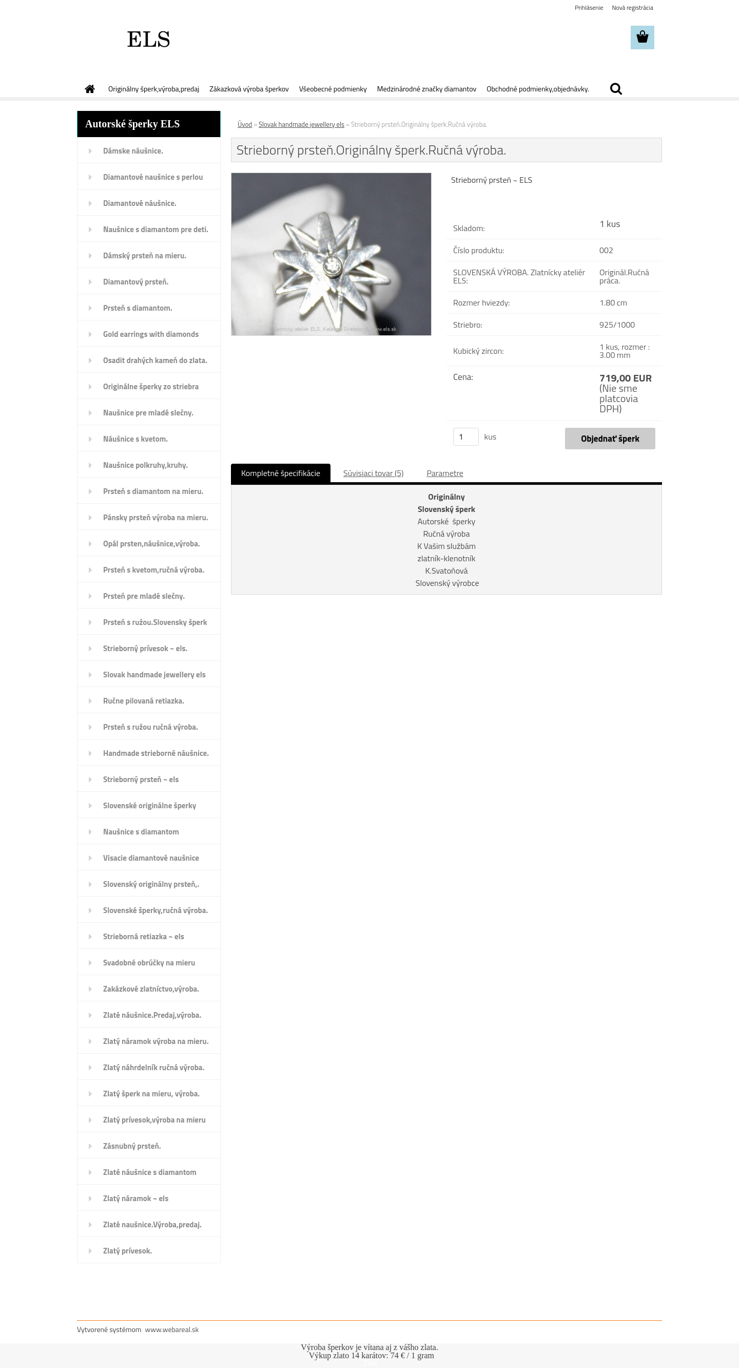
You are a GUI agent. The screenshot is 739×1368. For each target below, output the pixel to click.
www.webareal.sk (172, 1329)
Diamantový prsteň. (135, 282)
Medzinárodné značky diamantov (426, 88)
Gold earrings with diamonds (151, 334)
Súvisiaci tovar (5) (373, 473)
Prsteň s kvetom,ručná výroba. (153, 570)
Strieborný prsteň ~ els (141, 779)
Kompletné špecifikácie (280, 473)
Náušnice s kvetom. (135, 439)
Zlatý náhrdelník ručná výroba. (153, 1067)
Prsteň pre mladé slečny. (144, 596)
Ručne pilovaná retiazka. (143, 701)
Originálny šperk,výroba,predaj (153, 88)
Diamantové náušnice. (140, 203)
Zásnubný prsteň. (132, 1146)
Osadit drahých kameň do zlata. (155, 360)
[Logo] (147, 38)
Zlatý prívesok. (127, 1251)
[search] (616, 89)
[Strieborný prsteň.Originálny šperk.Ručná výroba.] (331, 177)
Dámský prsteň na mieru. (144, 255)
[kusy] (466, 437)
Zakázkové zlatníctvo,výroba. (151, 989)
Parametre (444, 473)
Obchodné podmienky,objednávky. (538, 88)
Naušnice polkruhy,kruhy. (145, 465)
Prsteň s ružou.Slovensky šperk (155, 622)
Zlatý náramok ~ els (135, 1198)
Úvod (245, 124)
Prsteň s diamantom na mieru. (153, 491)
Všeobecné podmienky (333, 88)
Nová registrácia (632, 7)
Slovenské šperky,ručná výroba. (155, 910)
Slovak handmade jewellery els (154, 674)
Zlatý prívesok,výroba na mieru (154, 1120)
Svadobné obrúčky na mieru (149, 962)
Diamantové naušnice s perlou (153, 177)
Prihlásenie (589, 7)
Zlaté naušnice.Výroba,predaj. (152, 1224)
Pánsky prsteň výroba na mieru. (155, 517)
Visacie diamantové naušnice (151, 858)
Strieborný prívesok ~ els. (145, 648)
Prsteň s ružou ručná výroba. (150, 727)
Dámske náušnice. (133, 151)
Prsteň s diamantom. (137, 308)
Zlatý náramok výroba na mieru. (156, 1041)
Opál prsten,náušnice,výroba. (151, 543)
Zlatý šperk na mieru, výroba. (151, 1093)
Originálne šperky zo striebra (151, 386)
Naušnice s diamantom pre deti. (155, 229)
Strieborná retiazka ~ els (143, 936)
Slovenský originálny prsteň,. (151, 884)
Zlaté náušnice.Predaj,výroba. (152, 1015)
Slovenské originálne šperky (149, 805)
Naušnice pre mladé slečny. (148, 413)
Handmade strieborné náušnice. (156, 753)
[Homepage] (89, 89)
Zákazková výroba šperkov (248, 88)
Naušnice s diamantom (141, 832)
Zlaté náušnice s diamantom (150, 1172)
